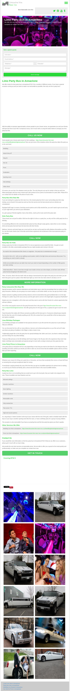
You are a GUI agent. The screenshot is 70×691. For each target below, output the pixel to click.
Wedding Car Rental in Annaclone (12, 687)
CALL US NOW (35, 135)
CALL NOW (34, 238)
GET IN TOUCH (35, 453)
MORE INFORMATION (34, 282)
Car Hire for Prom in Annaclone (12, 689)
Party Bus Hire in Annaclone (11, 685)
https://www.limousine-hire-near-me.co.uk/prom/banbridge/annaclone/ (39, 433)
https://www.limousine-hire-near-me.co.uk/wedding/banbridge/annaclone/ (42, 428)
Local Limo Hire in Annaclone (11, 683)
